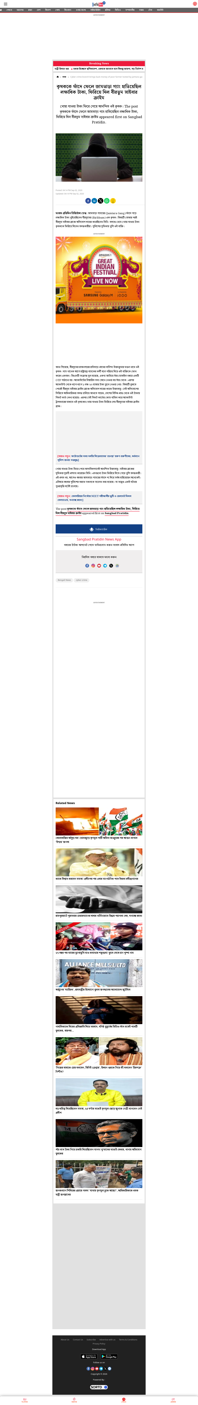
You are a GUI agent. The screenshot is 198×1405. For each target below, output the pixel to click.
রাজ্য (30, 10)
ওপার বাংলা (81, 10)
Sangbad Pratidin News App (99, 539)
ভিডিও (118, 10)
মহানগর (20, 10)
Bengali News (64, 580)
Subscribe (91, 1339)
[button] (88, 201)
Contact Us (78, 1339)
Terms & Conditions (128, 1339)
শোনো (9, 10)
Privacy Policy (99, 1344)
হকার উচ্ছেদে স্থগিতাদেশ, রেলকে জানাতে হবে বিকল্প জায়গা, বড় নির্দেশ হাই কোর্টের (116, 69)
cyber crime (81, 580)
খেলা (57, 10)
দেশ (39, 10)
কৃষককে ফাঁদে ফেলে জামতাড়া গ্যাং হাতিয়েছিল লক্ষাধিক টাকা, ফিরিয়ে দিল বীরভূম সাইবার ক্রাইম (98, 511)
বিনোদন (67, 10)
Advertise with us (107, 1339)
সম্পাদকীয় (129, 10)
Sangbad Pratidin (117, 513)
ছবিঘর (107, 10)
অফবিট (160, 10)
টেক (150, 10)
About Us (65, 1339)
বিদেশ (48, 10)
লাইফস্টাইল (95, 10)
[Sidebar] (5, 4)
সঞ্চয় (141, 10)
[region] (99, 37)
